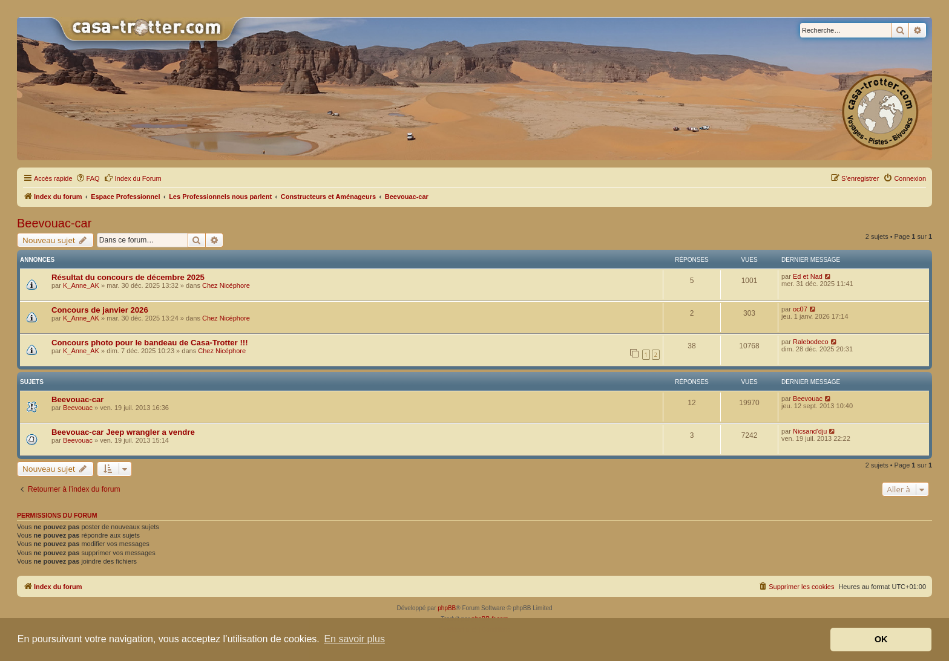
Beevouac (78, 407)
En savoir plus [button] (354, 639)
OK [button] (881, 639)
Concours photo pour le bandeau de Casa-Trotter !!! (149, 342)
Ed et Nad (808, 276)
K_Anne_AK (81, 285)
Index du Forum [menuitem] (133, 178)
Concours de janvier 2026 (99, 309)
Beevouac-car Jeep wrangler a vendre (123, 432)
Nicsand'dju (810, 431)
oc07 (800, 309)
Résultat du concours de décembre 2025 (128, 277)
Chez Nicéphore (226, 285)
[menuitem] (88, 178)
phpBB (447, 608)
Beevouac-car (54, 223)
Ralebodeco (811, 341)
